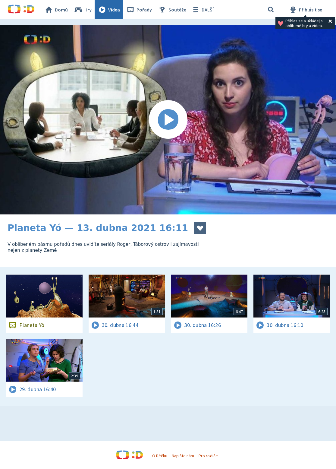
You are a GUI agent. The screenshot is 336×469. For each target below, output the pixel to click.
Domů (56, 9)
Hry (83, 9)
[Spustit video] (168, 119)
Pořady (139, 9)
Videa (109, 9)
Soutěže (172, 9)
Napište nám (183, 455)
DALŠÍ (202, 9)
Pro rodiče (208, 455)
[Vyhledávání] (271, 9)
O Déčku (159, 455)
